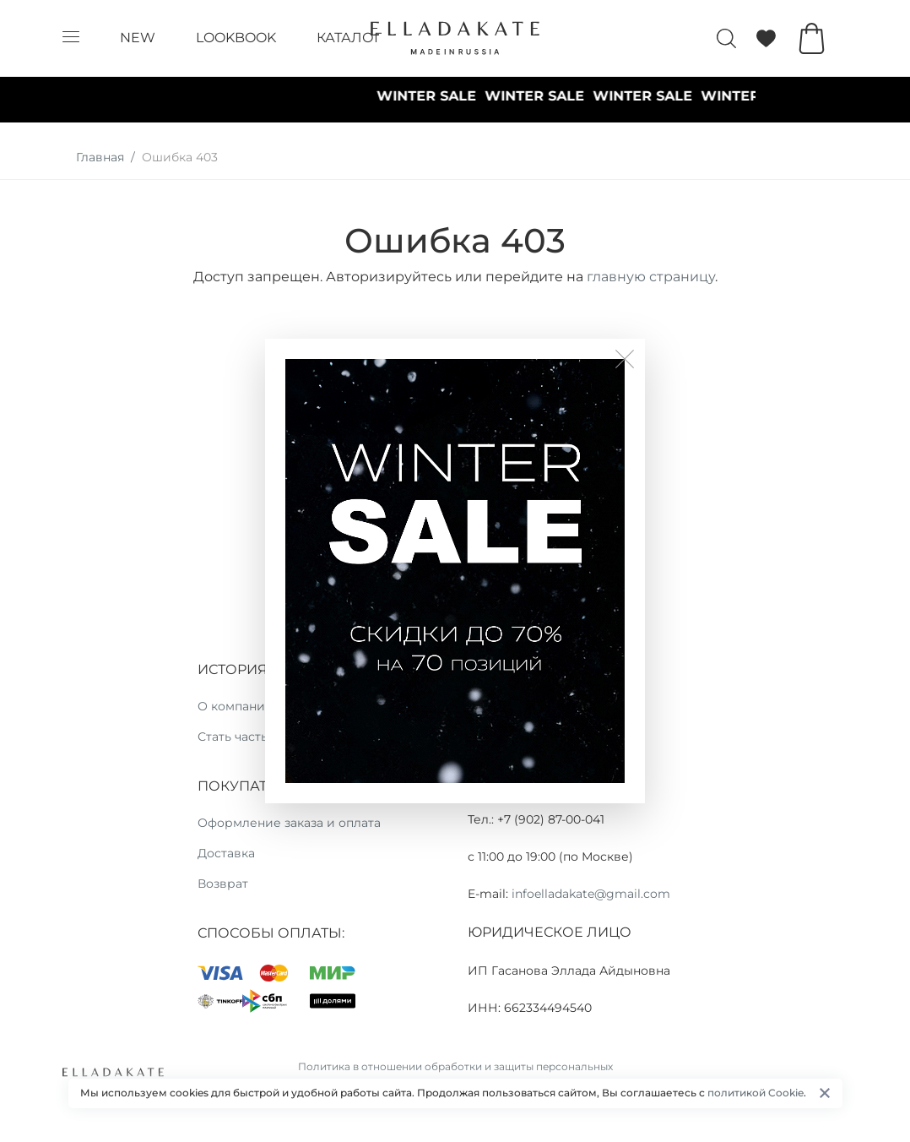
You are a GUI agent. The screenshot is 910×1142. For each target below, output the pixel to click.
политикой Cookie (755, 1092)
